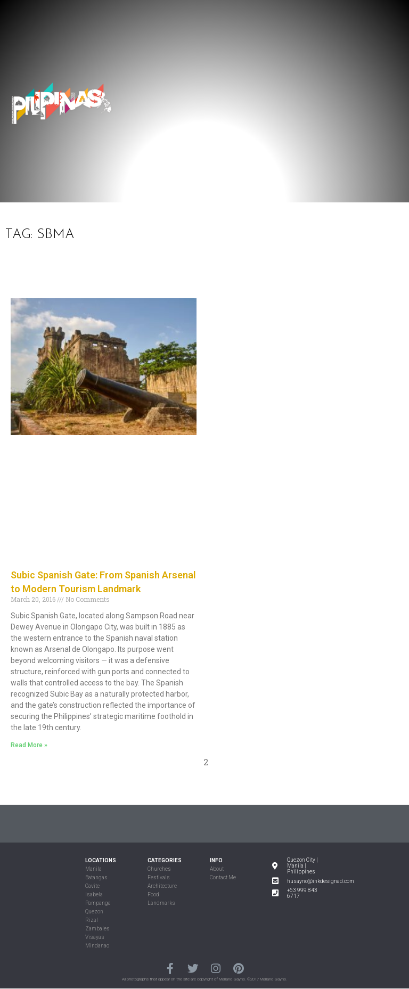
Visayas (94, 937)
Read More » (29, 745)
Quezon (94, 911)
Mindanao (97, 946)
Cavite (92, 886)
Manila (93, 869)
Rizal (91, 920)
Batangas (96, 877)
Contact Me (223, 877)
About (217, 869)
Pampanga (98, 903)
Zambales (97, 928)
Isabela (94, 894)
